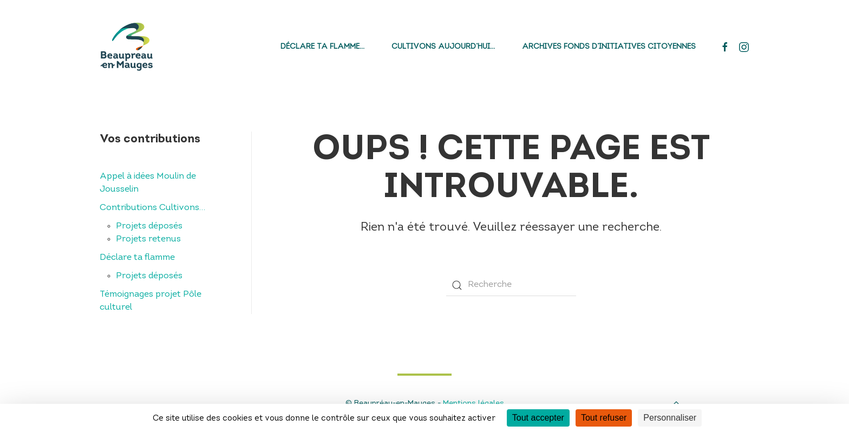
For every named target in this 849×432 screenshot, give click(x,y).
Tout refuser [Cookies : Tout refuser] (603, 417)
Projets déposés (149, 226)
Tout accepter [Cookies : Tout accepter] (538, 417)
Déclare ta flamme (137, 257)
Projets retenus (148, 239)
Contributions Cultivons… (152, 208)
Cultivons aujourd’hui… (443, 47)
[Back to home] (127, 47)
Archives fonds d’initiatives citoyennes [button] (609, 47)
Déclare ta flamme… (322, 47)
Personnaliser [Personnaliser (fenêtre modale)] (669, 417)
